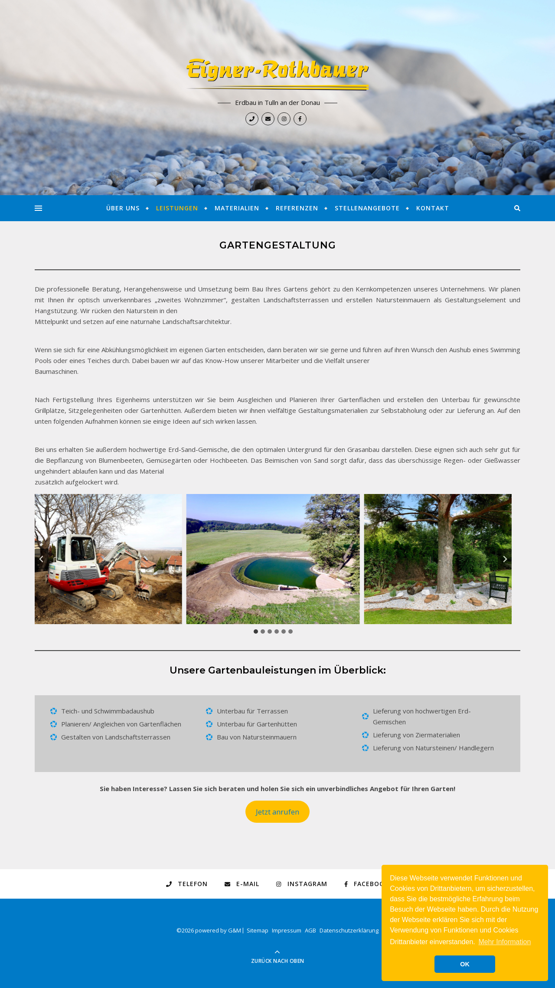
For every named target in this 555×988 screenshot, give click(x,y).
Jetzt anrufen (277, 812)
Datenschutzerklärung (349, 930)
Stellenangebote (367, 208)
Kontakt (432, 208)
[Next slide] (505, 559)
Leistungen (177, 208)
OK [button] (465, 964)
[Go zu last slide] (42, 559)
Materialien (237, 208)
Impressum (286, 930)
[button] (95, 559)
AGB (310, 930)
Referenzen (297, 208)
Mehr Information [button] (504, 941)
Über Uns (123, 208)
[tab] (256, 631)
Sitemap (257, 930)
